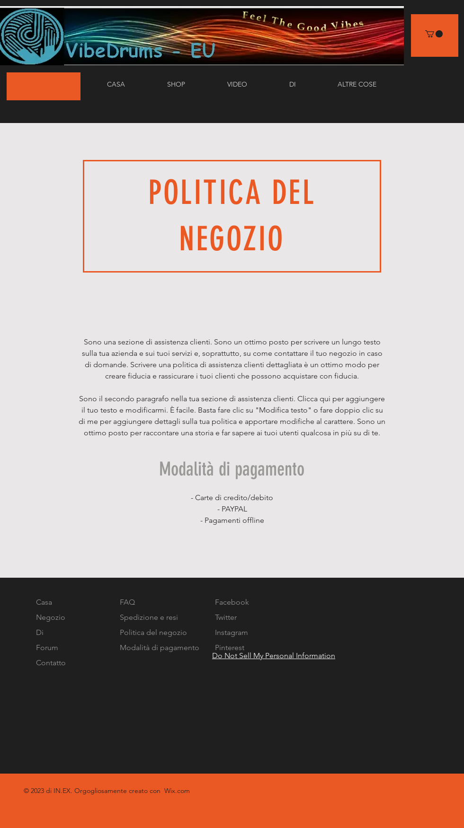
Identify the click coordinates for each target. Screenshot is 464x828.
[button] (251, 84)
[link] (434, 33)
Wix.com (177, 790)
